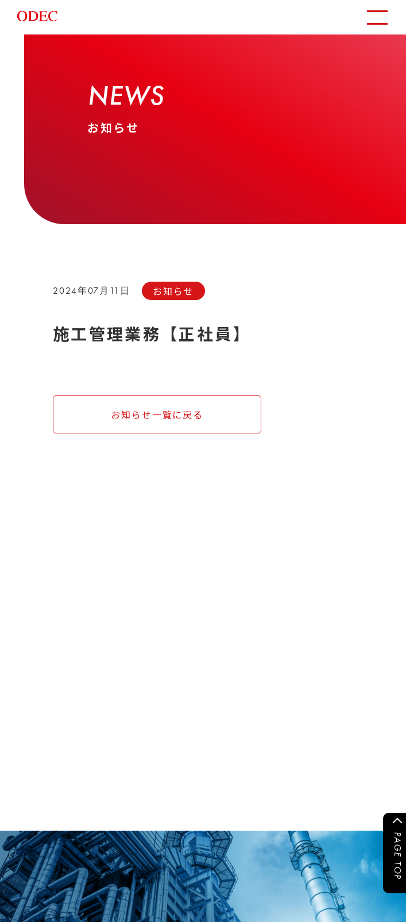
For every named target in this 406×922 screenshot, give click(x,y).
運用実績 (31, 694)
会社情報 (101, 694)
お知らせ (31, 675)
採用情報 (31, 712)
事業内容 (101, 675)
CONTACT (87, 798)
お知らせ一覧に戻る (157, 414)
